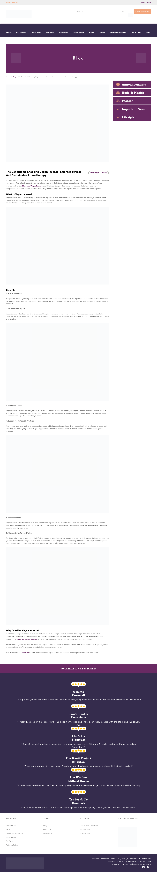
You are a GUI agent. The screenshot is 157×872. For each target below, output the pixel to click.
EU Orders (10, 841)
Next (104, 172)
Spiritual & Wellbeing (118, 32)
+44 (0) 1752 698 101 (142, 864)
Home (91, 32)
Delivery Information (14, 833)
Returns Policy (12, 845)
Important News (134, 109)
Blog (14, 77)
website (25, 653)
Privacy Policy (85, 829)
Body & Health (78, 32)
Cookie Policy (85, 833)
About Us (47, 829)
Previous (94, 172)
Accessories (63, 32)
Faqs (8, 829)
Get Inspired (21, 32)
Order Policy (11, 837)
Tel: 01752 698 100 (13, 2)
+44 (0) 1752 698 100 (123, 864)
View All (9, 32)
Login (142, 2)
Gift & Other (136, 32)
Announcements (134, 84)
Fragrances (50, 32)
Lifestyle (128, 117)
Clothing (102, 32)
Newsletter (48, 833)
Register (148, 2)
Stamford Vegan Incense (32, 186)
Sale (148, 32)
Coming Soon (36, 32)
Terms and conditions (89, 825)
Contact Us (11, 825)
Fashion (127, 101)
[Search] (123, 11)
